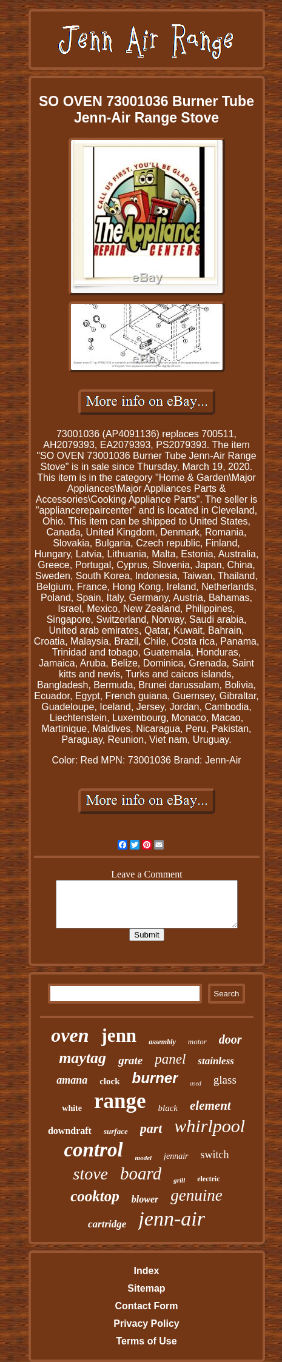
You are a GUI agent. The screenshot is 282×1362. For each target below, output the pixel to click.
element (210, 1105)
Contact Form (146, 1306)
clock (109, 1081)
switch (215, 1155)
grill (179, 1180)
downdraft (70, 1130)
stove (91, 1173)
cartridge (107, 1224)
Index (146, 1271)
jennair (176, 1156)
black (168, 1108)
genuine (196, 1195)
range (120, 1101)
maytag (82, 1058)
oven (70, 1035)
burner (155, 1078)
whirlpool (209, 1126)
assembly (162, 1042)
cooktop (94, 1196)
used (195, 1083)
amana (71, 1080)
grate (130, 1060)
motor (197, 1041)
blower (145, 1199)
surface (116, 1131)
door (230, 1039)
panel (170, 1059)
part (151, 1128)
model (143, 1157)
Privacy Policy (146, 1323)
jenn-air (171, 1218)
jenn (119, 1035)
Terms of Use (146, 1341)
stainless (216, 1061)
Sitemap (146, 1288)
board (140, 1173)
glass (225, 1079)
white (72, 1108)
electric (208, 1179)
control (93, 1150)
